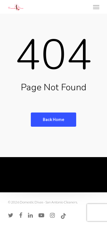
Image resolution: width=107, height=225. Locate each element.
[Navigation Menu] (96, 7)
